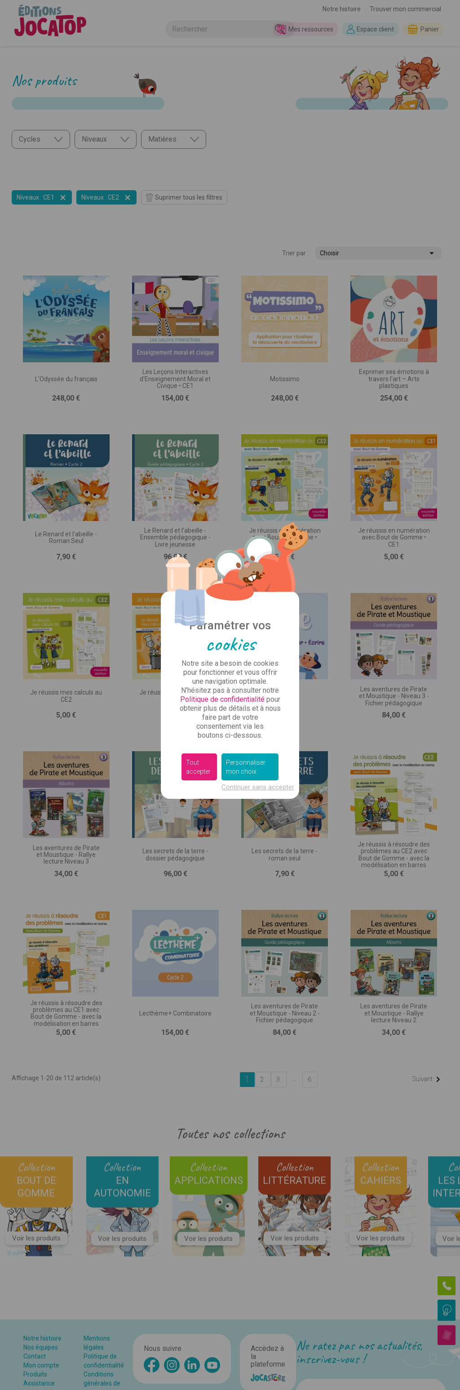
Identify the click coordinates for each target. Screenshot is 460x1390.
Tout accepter (198, 767)
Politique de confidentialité (222, 699)
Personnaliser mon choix (245, 767)
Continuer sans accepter (257, 787)
